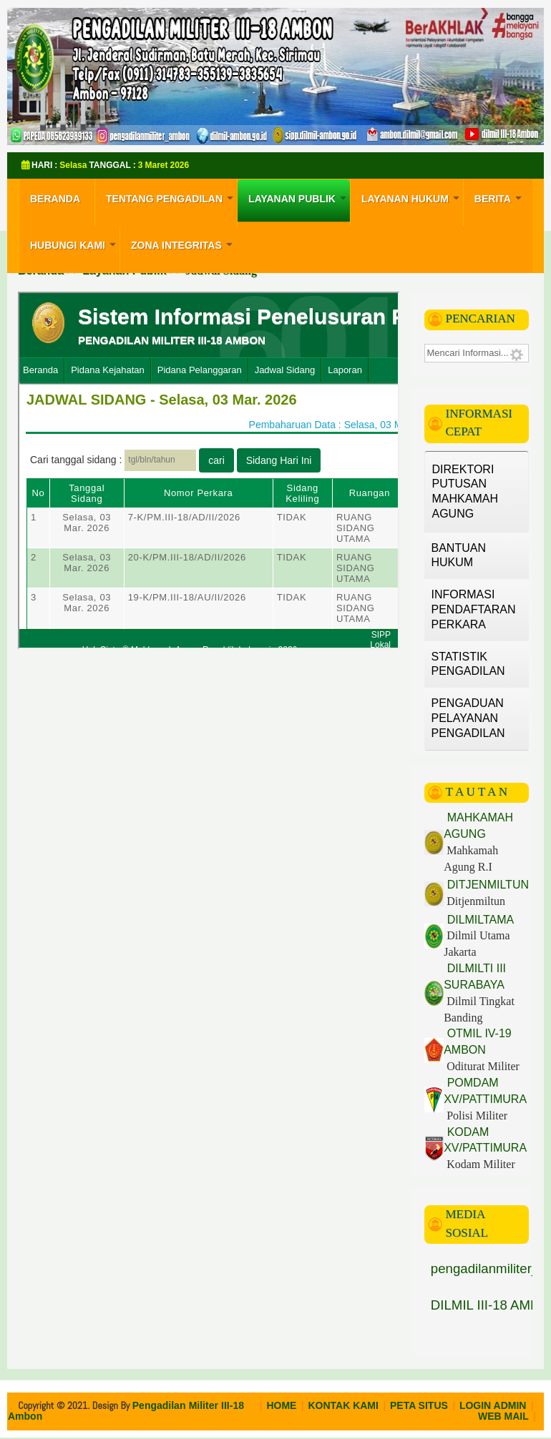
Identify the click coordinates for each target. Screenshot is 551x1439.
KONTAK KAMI (343, 1405)
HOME (281, 1405)
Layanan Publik (299, 197)
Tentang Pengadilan (171, 197)
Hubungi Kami (75, 244)
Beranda (55, 198)
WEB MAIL (503, 1416)
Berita (499, 197)
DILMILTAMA (479, 920)
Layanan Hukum (412, 197)
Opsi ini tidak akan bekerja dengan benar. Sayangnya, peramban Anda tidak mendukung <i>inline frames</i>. (208, 470)
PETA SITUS (419, 1405)
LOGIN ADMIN (493, 1405)
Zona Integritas (183, 244)
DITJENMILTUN (486, 885)
